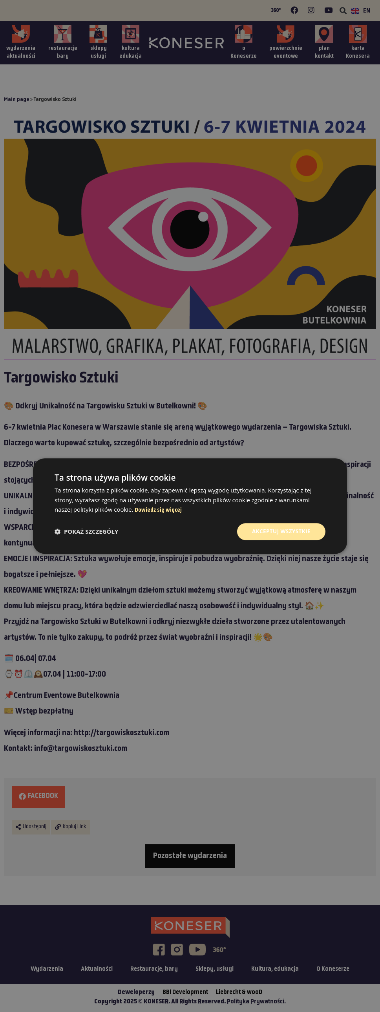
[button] (86, 531)
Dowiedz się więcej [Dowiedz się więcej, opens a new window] (158, 510)
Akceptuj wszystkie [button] (280, 531)
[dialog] (190, 506)
